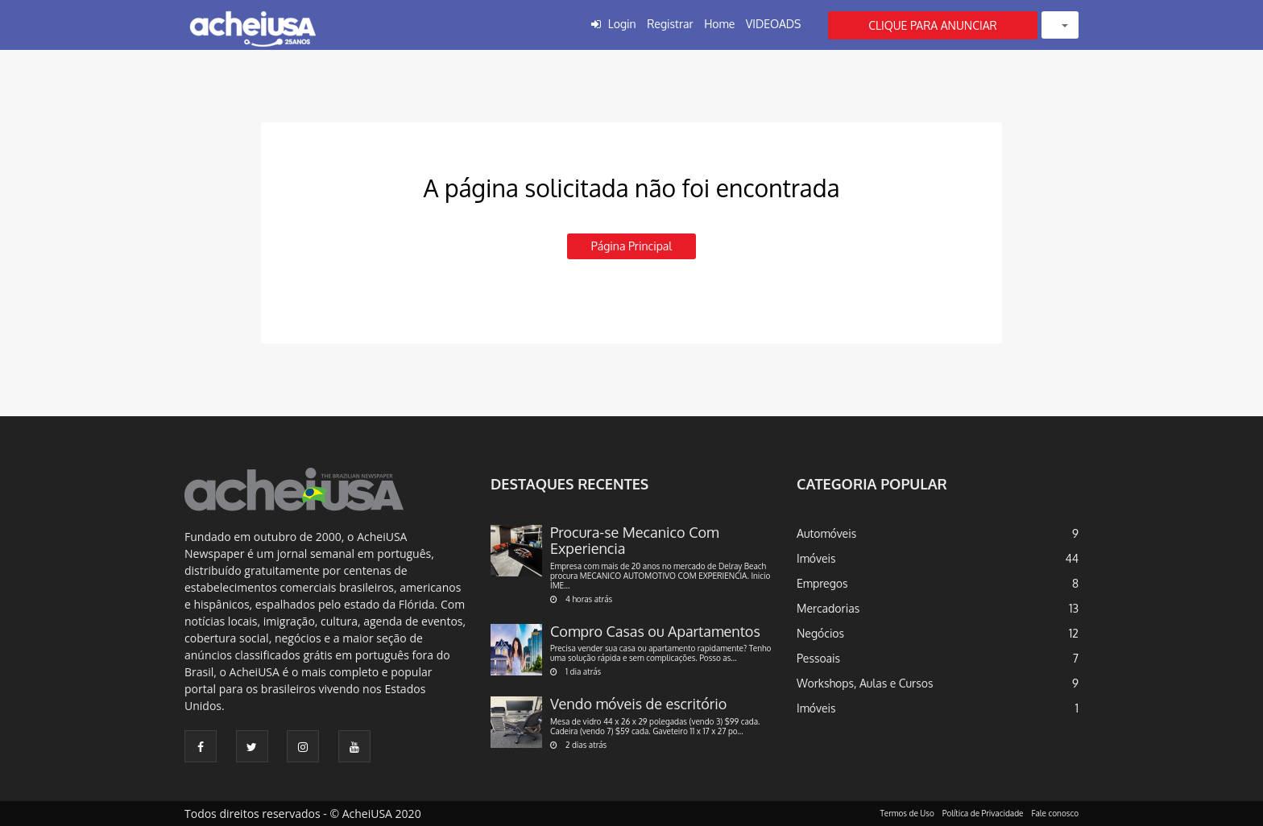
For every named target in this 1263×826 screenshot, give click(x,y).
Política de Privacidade (983, 813)
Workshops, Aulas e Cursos (865, 683)
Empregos (822, 583)
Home (719, 24)
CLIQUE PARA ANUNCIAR (932, 25)
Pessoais (818, 658)
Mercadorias (828, 608)
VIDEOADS (773, 24)
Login (622, 24)
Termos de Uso (907, 813)
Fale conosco (1055, 813)
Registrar (670, 24)
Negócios (820, 633)
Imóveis (816, 558)
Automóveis (826, 533)
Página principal (631, 246)
